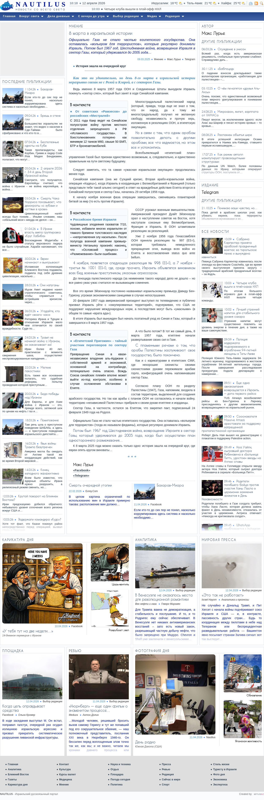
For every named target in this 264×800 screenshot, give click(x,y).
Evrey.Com (92, 491)
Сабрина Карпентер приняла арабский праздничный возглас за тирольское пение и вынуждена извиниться (229, 248)
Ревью (166, 769)
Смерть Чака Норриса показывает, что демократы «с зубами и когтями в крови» (43, 204)
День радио (145, 742)
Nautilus (210, 737)
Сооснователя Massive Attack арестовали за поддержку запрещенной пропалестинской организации (231, 424)
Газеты (12, 779)
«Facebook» (81, 470)
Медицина (65, 779)
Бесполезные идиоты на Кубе (42, 143)
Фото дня (219, 774)
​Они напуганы (49, 285)
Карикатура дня (17, 784)
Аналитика (14, 769)
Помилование (50, 420)
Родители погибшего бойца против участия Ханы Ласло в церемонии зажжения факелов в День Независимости (230, 490)
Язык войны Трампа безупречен (40, 445)
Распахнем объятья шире (235, 135)
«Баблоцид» (226, 69)
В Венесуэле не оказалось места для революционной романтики (163, 597)
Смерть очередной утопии (90, 485)
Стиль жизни (221, 764)
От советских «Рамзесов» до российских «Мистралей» (98, 113)
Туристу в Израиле (225, 769)
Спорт (165, 784)
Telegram (190, 59)
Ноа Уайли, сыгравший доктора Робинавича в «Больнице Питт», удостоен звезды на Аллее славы (242, 454)
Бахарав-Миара (170, 485)
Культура (65, 769)
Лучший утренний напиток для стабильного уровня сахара (242, 313)
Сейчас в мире (171, 779)
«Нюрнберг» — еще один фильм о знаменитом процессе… (98, 708)
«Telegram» (81, 475)
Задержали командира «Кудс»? (39, 519)
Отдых (114, 769)
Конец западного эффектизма (42, 471)
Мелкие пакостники (38, 369)
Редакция (168, 774)
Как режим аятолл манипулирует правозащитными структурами (223, 158)
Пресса (166, 764)
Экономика (220, 779)
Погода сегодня (120, 779)
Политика (116, 784)
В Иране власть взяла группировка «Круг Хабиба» (43, 232)
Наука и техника (120, 764)
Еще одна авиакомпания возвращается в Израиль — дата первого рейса (241, 388)
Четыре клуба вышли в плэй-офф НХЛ (241, 284)
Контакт (64, 764)
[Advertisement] (32, 49)
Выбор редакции (185, 590)
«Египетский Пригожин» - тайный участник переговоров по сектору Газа (98, 345)
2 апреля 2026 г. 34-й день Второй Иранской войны (43, 172)
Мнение (64, 784)
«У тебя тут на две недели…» (27, 631)
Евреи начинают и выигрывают (42, 260)
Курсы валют (67, 774)
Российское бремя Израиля (94, 219)
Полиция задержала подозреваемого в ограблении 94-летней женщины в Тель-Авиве (240, 346)
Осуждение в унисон (232, 49)
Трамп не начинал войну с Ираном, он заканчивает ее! (42, 341)
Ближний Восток (18, 774)
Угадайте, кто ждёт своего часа (42, 312)
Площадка (116, 774)
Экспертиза (220, 784)
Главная (13, 764)
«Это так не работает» (223, 595)
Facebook (156, 504)
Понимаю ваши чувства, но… (238, 208)
